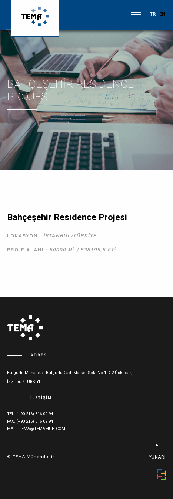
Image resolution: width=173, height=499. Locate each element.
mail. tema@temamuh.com (36, 428)
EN (162, 14)
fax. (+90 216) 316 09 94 (30, 421)
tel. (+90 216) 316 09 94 (30, 414)
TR (153, 14)
